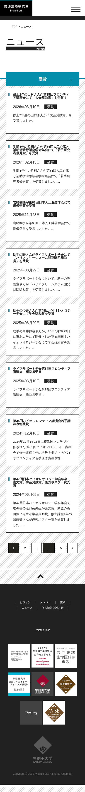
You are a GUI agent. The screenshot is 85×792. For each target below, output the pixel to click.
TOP (14, 26)
